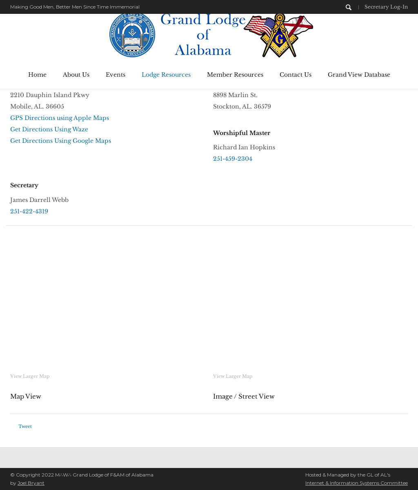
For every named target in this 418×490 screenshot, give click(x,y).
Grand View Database (359, 74)
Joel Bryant (31, 483)
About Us (76, 74)
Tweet (25, 426)
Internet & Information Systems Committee (356, 483)
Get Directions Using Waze (49, 129)
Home (37, 74)
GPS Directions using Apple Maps (59, 118)
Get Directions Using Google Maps (60, 140)
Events (115, 74)
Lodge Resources (166, 74)
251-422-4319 (29, 211)
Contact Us (295, 74)
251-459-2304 (232, 158)
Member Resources (235, 74)
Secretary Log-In (386, 7)
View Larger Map (29, 376)
